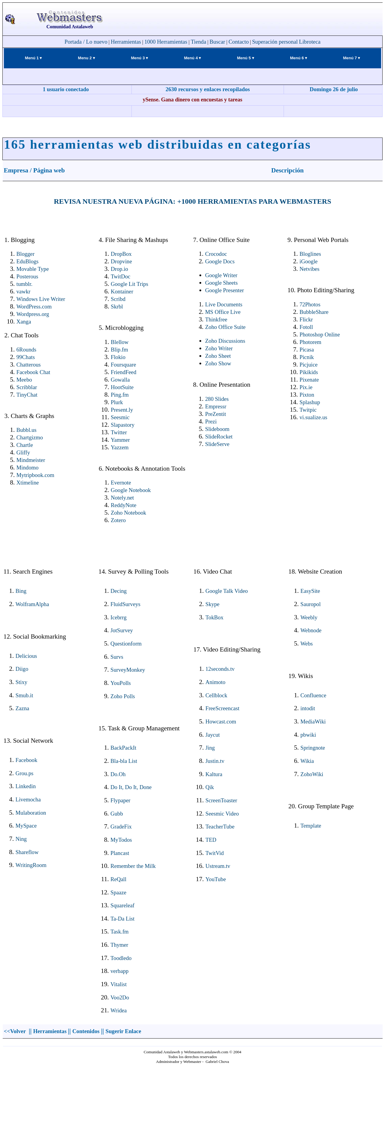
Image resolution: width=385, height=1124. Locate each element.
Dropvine (121, 261)
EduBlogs (28, 261)
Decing (118, 591)
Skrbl (117, 306)
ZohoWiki (311, 774)
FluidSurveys (125, 604)
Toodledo (120, 958)
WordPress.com (34, 306)
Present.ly (122, 410)
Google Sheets (221, 283)
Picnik (307, 357)
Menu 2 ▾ (86, 58)
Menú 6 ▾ (298, 58)
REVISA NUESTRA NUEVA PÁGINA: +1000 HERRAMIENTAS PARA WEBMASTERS (192, 201)
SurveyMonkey (127, 670)
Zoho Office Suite (225, 327)
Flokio (118, 357)
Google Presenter (224, 290)
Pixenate (309, 379)
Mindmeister (31, 460)
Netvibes (309, 269)
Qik (209, 787)
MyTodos (121, 840)
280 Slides (217, 399)
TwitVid (214, 853)
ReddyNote (123, 505)
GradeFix (120, 826)
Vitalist (118, 984)
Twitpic (308, 410)
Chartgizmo (30, 437)
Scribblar (27, 387)
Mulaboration (31, 813)
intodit (307, 708)
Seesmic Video (222, 813)
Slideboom (217, 429)
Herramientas (126, 42)
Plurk (117, 402)
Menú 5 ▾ (245, 58)
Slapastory (122, 425)
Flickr (306, 319)
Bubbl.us (27, 430)
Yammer (120, 440)
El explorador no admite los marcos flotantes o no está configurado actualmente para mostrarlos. (192, 1093)
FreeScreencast (222, 708)
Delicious (26, 656)
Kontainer (122, 291)
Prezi (211, 421)
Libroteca (309, 42)
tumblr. (24, 284)
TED (210, 840)
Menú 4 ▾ (192, 58)
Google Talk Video (226, 591)
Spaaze (118, 892)
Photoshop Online (320, 334)
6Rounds (26, 349)
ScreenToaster (221, 800)
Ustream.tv (217, 866)
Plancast (119, 853)
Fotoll (306, 327)
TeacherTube (219, 826)
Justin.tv (214, 761)
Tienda (198, 42)
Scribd (118, 299)
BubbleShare (314, 312)
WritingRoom (31, 865)
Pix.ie (306, 387)
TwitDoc (120, 276)
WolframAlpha (32, 604)
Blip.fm (119, 349)
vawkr (24, 291)
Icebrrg (118, 617)
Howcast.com (220, 721)
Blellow (119, 342)
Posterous (27, 276)
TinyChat (27, 395)
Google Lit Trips (129, 284)
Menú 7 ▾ (351, 58)
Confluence (313, 695)
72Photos (310, 304)
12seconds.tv (220, 669)
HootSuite (122, 387)
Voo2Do (119, 997)
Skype (212, 604)
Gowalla (120, 379)
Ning (21, 839)
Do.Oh (117, 774)
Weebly (309, 617)
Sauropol (310, 604)
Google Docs (220, 261)
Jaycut (212, 735)
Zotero (118, 520)
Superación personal (275, 42)
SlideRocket (219, 436)
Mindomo (28, 467)
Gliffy (23, 452)
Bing (21, 591)
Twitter (119, 432)
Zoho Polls (122, 696)
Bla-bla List (123, 761)
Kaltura (213, 774)
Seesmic (120, 417)
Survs (116, 657)
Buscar (217, 42)
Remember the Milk (133, 866)
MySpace (26, 825)
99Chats (26, 357)
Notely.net (122, 497)
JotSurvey (121, 630)
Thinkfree (216, 319)
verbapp (119, 971)
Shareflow (27, 852)
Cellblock (216, 695)
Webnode (311, 630)
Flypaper (120, 800)
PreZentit (215, 414)
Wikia (307, 761)
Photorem (311, 342)
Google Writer (221, 275)
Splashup (310, 402)
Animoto (215, 682)
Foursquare (123, 364)
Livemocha (28, 799)
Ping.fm (120, 395)
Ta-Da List (122, 918)
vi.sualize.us (313, 417)
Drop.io (119, 269)
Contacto (239, 42)
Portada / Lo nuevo (86, 42)
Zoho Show (218, 363)
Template (310, 825)
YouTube (215, 879)
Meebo (24, 379)
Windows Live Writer (41, 299)
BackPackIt (123, 748)
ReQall (118, 879)
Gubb (116, 813)
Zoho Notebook (128, 512)
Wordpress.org (33, 314)
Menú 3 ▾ (139, 58)
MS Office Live (223, 312)
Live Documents (223, 304)
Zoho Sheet (218, 356)
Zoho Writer (219, 348)
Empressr (215, 406)
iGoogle (309, 261)
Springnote (312, 748)
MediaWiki (313, 721)
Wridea (118, 1010)
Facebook (27, 760)
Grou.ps (25, 773)
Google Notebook (131, 490)
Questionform (126, 643)
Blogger (26, 254)
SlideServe (217, 444)
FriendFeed (123, 372)
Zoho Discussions (225, 341)
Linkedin (26, 786)
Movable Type (33, 269)
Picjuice (309, 364)
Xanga (24, 321)
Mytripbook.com (35, 475)
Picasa (307, 349)
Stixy (21, 682)
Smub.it (24, 695)
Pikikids (309, 372)
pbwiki (308, 735)
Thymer (119, 945)
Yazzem (119, 447)
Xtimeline (28, 482)
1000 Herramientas (166, 42)
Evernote (121, 482)
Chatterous (29, 364)
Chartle (25, 445)
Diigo (22, 669)
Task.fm (119, 931)
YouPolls (120, 683)
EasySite (310, 591)
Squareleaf (122, 905)
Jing (210, 748)
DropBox (121, 254)
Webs (306, 643)
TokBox (214, 617)
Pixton (307, 395)
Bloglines (310, 254)
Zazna (22, 708)
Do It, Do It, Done (131, 787)
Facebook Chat (33, 372)
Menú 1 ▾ (33, 58)
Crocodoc (216, 254)
